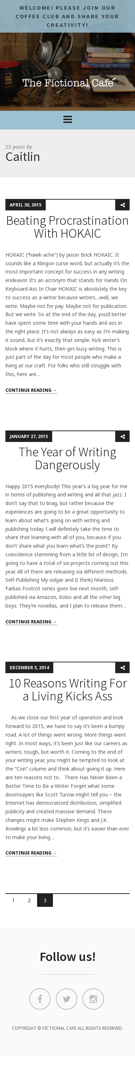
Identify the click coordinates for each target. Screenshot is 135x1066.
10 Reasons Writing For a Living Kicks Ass (68, 689)
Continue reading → (31, 390)
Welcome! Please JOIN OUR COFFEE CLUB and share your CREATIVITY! (67, 16)
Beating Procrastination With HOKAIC (67, 226)
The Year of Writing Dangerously (67, 458)
